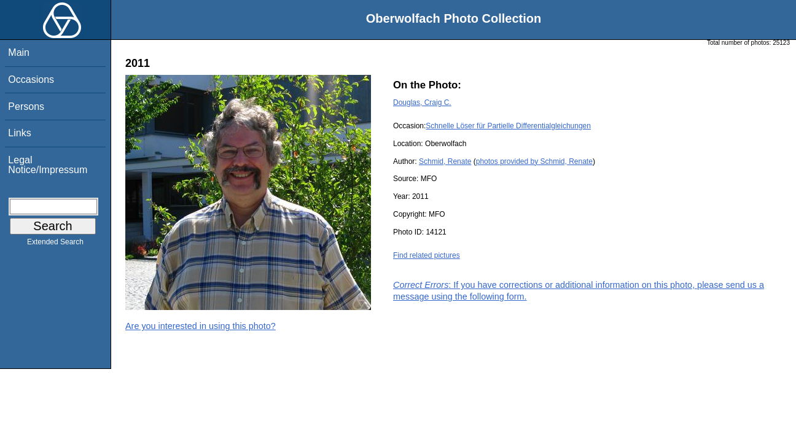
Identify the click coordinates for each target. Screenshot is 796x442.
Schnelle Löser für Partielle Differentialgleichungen (508, 126)
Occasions (31, 79)
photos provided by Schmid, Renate (534, 161)
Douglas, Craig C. (422, 102)
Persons (26, 106)
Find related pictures (426, 255)
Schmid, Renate (445, 161)
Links (19, 133)
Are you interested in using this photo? (200, 326)
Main (18, 52)
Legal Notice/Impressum (47, 165)
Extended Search (55, 244)
